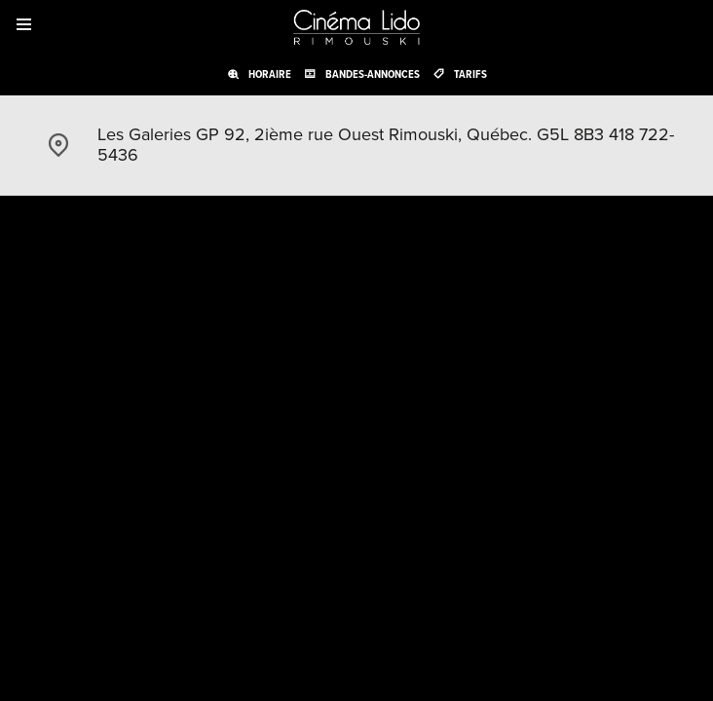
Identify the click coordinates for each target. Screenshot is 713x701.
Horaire (269, 74)
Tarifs (470, 74)
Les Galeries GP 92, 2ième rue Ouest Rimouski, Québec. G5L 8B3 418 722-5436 (385, 145)
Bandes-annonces (372, 74)
